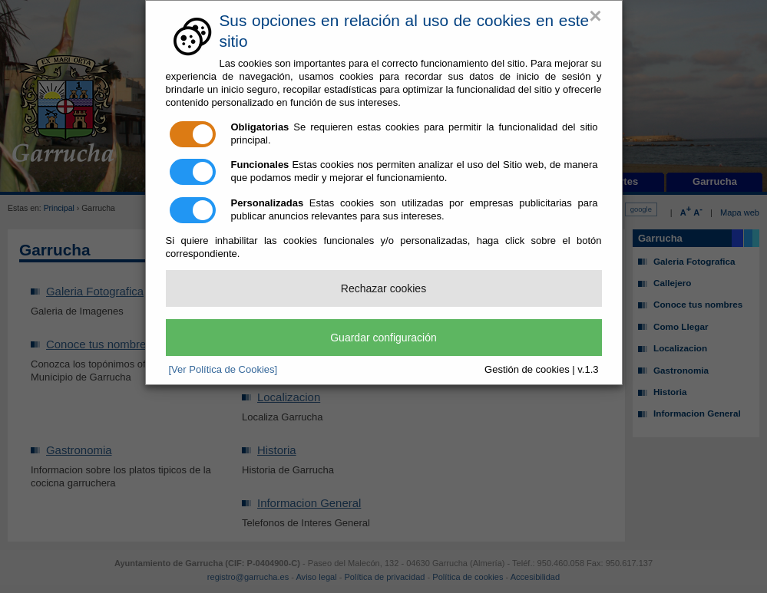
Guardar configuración (383, 337)
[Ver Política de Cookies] (223, 369)
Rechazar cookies (383, 288)
